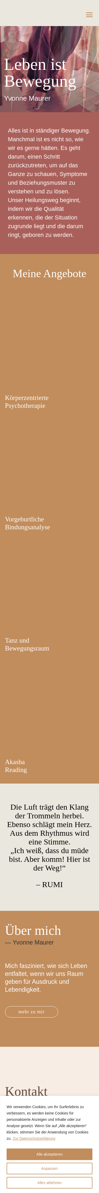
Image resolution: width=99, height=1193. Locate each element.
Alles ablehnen (49, 1183)
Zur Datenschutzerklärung (34, 1138)
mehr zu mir (31, 1011)
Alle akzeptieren (49, 1154)
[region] (49, 1144)
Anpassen (49, 1168)
